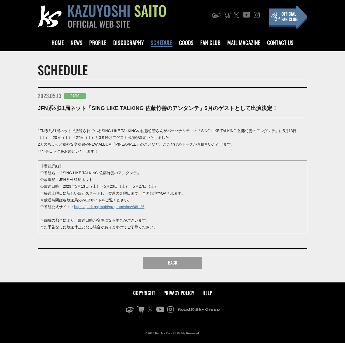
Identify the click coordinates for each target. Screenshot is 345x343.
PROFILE (97, 43)
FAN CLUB (210, 43)
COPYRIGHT (144, 292)
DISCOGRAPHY (128, 43)
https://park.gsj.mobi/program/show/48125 (109, 207)
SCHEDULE (161, 43)
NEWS (76, 43)
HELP (207, 292)
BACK (172, 262)
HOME (57, 43)
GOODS (186, 43)
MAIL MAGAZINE (243, 43)
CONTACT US (280, 43)
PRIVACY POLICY (178, 292)
